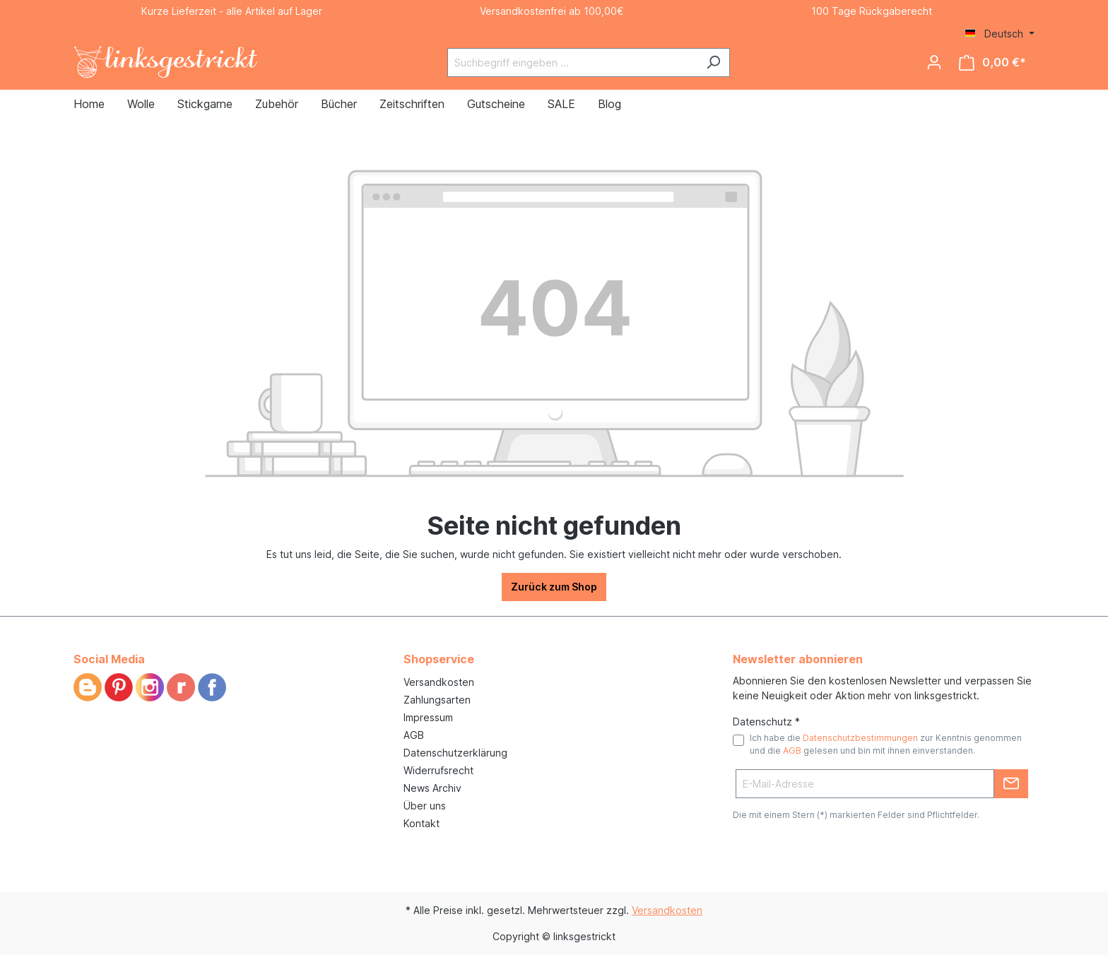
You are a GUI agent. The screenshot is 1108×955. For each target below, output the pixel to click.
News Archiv (432, 788)
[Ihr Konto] (934, 62)
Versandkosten (438, 682)
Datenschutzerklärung (455, 753)
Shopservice (438, 659)
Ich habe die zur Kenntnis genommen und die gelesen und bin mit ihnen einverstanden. (886, 744)
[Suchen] (713, 62)
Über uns (424, 806)
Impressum (428, 717)
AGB (413, 735)
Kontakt (421, 823)
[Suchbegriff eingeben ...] (572, 62)
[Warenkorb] (992, 62)
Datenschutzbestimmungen (860, 737)
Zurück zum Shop (554, 587)
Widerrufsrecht (438, 770)
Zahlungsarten (437, 700)
